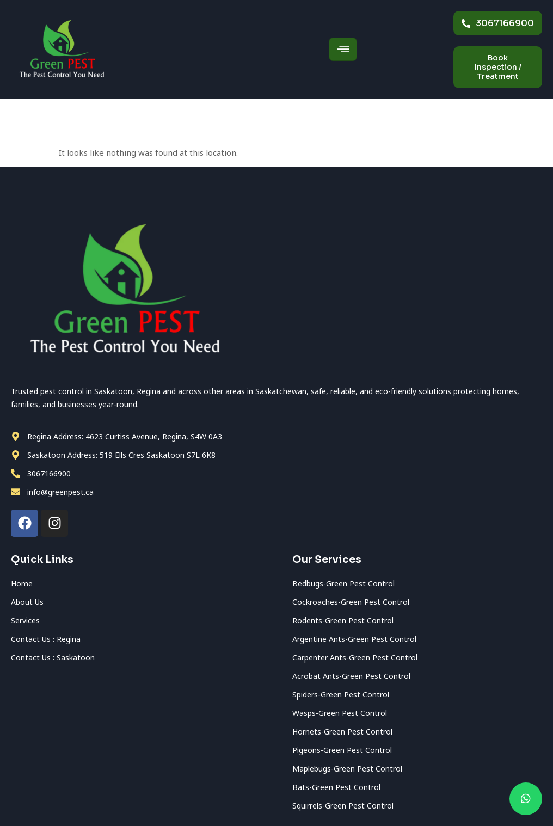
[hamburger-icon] (343, 49)
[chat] (525, 798)
